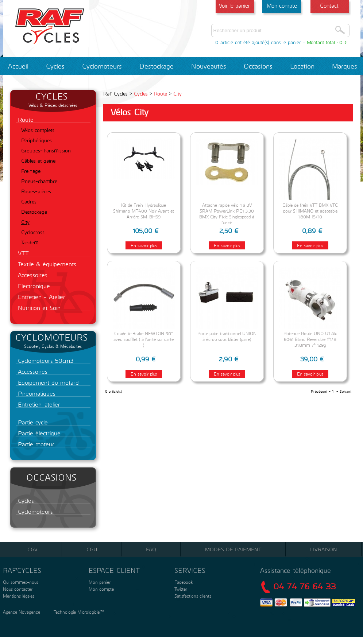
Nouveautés (209, 66)
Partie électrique (38, 433)
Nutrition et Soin (38, 307)
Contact (329, 5)
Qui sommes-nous (19, 582)
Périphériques (36, 140)
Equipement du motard (47, 382)
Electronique (33, 286)
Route (25, 119)
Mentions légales (17, 596)
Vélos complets (37, 130)
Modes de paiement (233, 549)
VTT (22, 253)
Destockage (156, 66)
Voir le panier (234, 5)
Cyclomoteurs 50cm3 (45, 360)
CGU (92, 549)
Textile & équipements (46, 264)
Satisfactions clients (192, 596)
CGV (32, 549)
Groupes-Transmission (46, 150)
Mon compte (282, 5)
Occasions (258, 66)
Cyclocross (33, 232)
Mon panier (99, 582)
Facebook (183, 582)
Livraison (323, 549)
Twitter (181, 589)
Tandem (29, 242)
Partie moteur (35, 444)
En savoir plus (144, 245)
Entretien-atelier (38, 404)
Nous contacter (16, 589)
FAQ (151, 549)
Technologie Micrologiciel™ (79, 612)
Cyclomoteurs (102, 66)
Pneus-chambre (39, 181)
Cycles (55, 66)
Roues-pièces (36, 191)
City (25, 221)
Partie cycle (32, 422)
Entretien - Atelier (40, 296)
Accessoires (31, 275)
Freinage (30, 170)
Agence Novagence (21, 612)
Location (302, 66)
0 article (224, 42)
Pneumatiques (35, 393)
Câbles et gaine (38, 160)
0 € (343, 42)
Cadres (28, 201)
